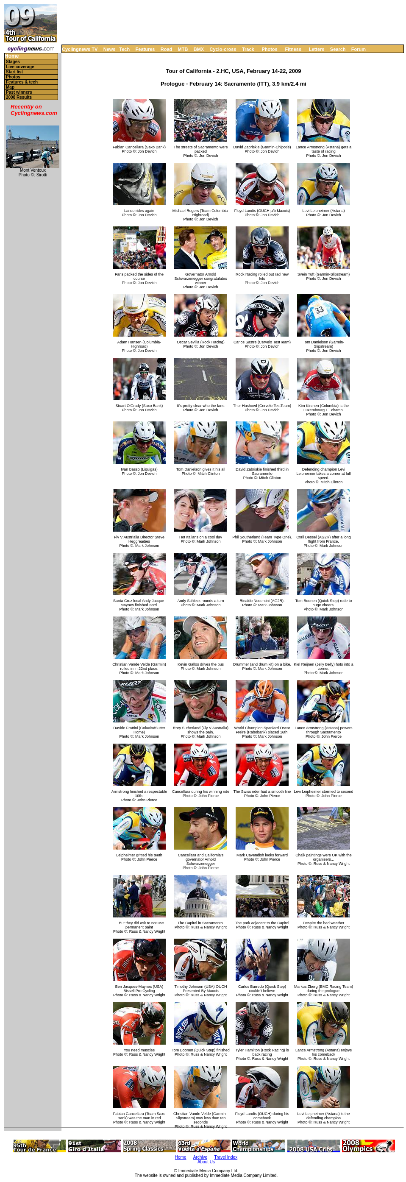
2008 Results (19, 97)
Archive (200, 1157)
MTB (183, 49)
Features (145, 49)
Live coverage (20, 66)
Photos (269, 49)
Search (338, 49)
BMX (199, 49)
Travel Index (226, 1157)
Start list (14, 72)
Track (248, 49)
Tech (124, 49)
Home (12, 56)
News (109, 49)
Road (166, 49)
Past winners (19, 92)
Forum (358, 49)
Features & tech (22, 82)
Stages (13, 61)
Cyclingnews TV (79, 49)
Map (10, 87)
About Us (206, 1162)
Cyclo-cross (223, 49)
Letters (317, 49)
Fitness (293, 49)
